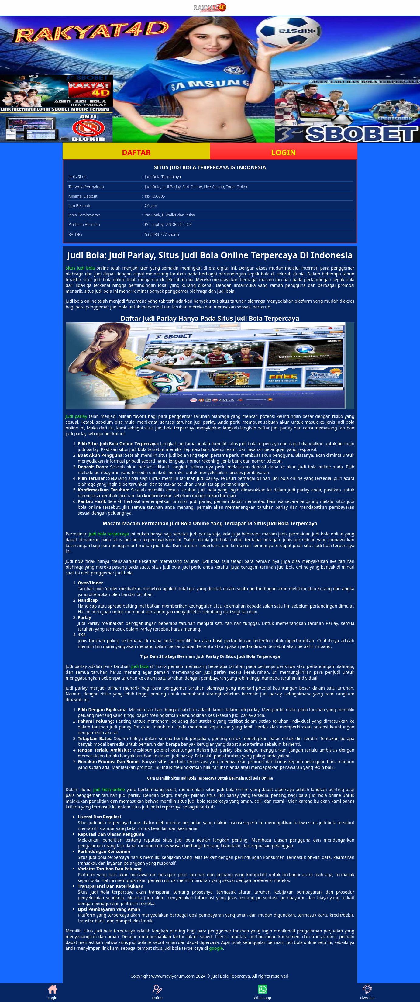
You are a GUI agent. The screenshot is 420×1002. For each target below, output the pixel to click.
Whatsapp (262, 992)
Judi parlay (76, 416)
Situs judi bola (80, 268)
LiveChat (367, 992)
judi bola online (109, 789)
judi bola (140, 666)
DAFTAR (136, 152)
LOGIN (283, 152)
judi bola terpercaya (109, 534)
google (216, 948)
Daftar (157, 992)
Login (52, 992)
